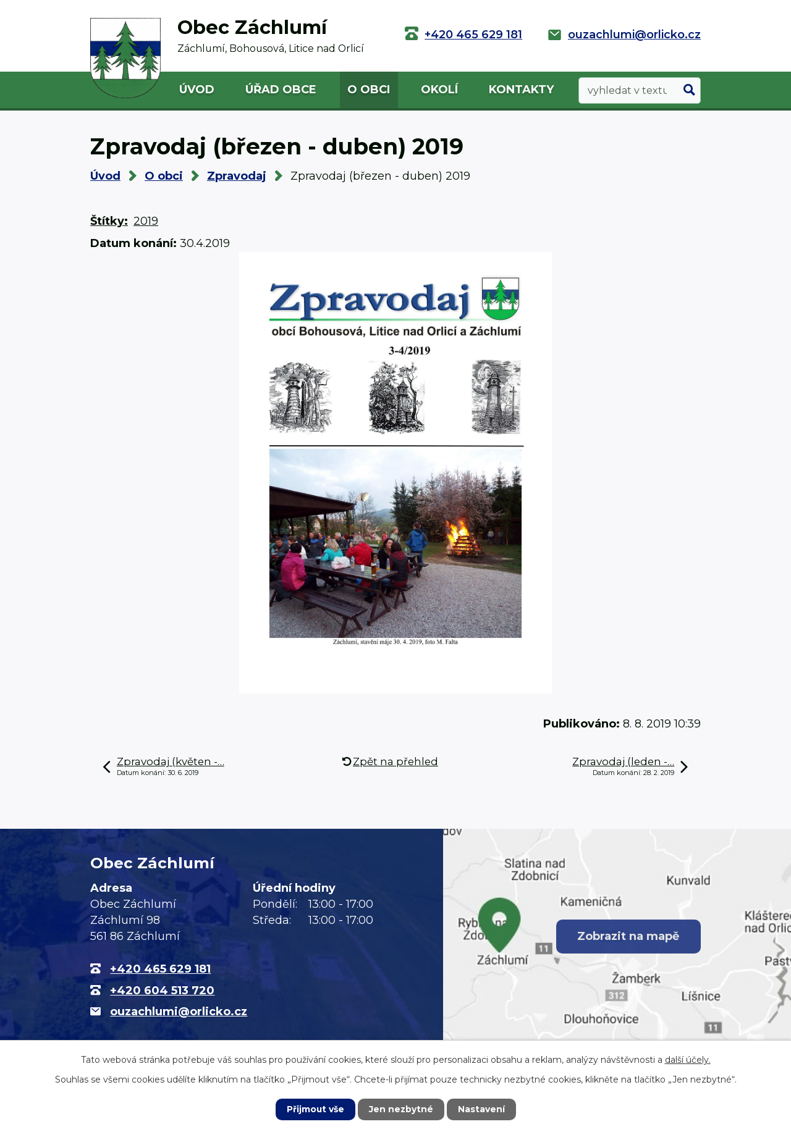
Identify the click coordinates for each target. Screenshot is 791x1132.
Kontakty (521, 89)
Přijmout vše (315, 1109)
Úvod (196, 89)
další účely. (688, 1059)
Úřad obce (280, 89)
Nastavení (482, 1109)
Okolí (439, 89)
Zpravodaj (236, 176)
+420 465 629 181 (473, 34)
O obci (368, 89)
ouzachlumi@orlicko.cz (634, 34)
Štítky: (109, 221)
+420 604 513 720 (162, 990)
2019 (145, 221)
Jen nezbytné (401, 1109)
